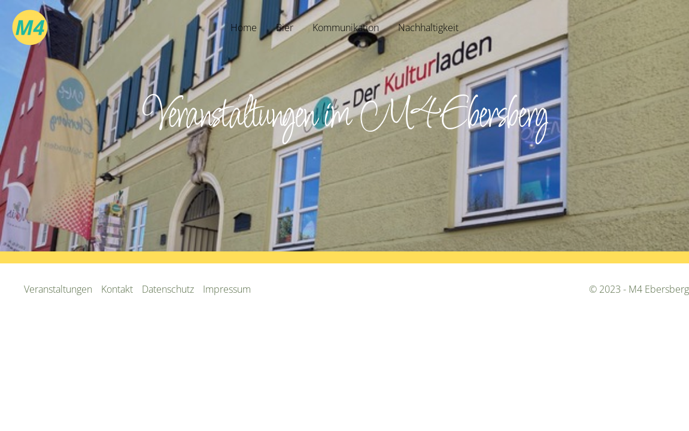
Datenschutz (168, 289)
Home (243, 27)
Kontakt (117, 289)
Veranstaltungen (58, 289)
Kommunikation (345, 27)
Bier (284, 27)
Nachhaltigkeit (428, 27)
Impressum (227, 289)
